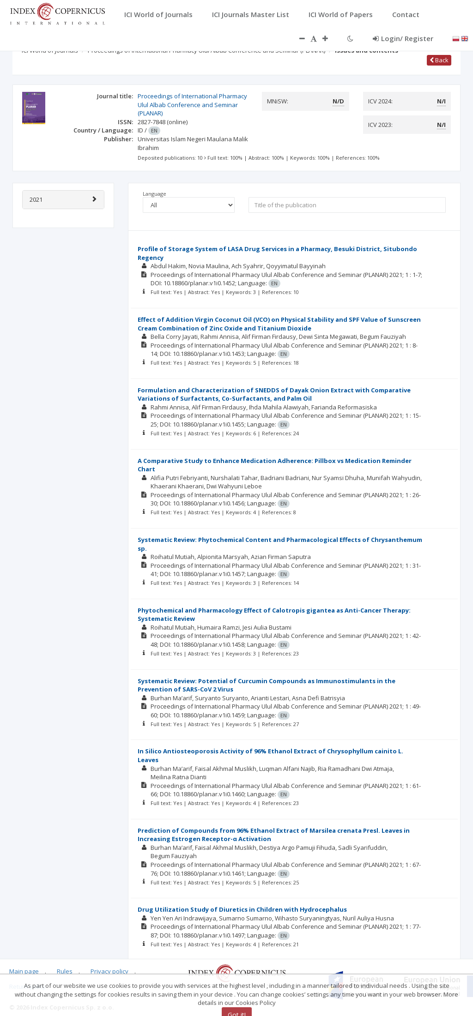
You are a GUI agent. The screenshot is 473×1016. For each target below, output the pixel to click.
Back (439, 60)
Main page (24, 971)
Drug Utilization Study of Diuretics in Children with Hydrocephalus (242, 909)
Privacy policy (109, 971)
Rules (65, 971)
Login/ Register (403, 38)
